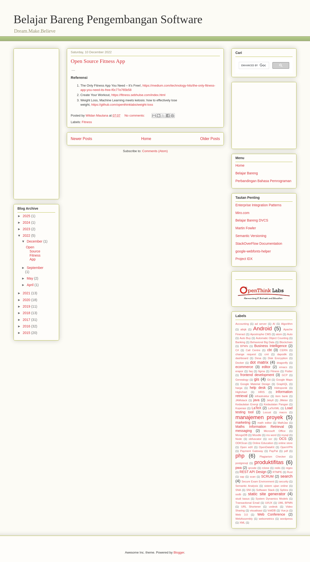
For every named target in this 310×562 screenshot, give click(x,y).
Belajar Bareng (246, 173)
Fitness (87, 122)
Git (269, 379)
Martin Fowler (245, 228)
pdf (286, 451)
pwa (238, 468)
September (35, 268)
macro (283, 412)
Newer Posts (81, 139)
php (239, 456)
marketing (242, 422)
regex (289, 467)
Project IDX (244, 259)
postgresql (241, 463)
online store (286, 443)
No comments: (135, 115)
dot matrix (259, 362)
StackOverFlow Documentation (258, 243)
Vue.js (284, 510)
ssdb (238, 494)
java (256, 400)
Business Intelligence (270, 346)
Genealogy (241, 379)
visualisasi (256, 510)
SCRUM (267, 476)
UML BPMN (285, 502)
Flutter (289, 371)
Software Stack (265, 489)
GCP (284, 375)
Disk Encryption (278, 358)
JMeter (283, 400)
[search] (253, 65)
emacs (283, 367)
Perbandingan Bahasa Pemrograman (263, 181)
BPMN (244, 346)
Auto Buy (245, 338)
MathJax (283, 422)
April (30, 285)
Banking (240, 342)
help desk (257, 388)
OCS (282, 439)
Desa (258, 358)
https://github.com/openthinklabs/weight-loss (122, 104)
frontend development (257, 375)
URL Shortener (251, 506)
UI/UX (268, 502)
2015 (27, 333)
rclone (265, 467)
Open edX (246, 447)
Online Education (263, 443)
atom (279, 334)
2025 (27, 216)
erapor (239, 371)
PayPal (273, 451)
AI (274, 323)
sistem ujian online (276, 485)
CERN (283, 350)
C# (237, 350)
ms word (271, 435)
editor (266, 367)
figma (261, 371)
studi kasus (242, 498)
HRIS (261, 392)
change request (245, 354)
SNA (238, 489)
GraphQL (282, 384)
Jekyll (270, 400)
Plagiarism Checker (273, 456)
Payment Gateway (251, 451)
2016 (27, 326)
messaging (243, 431)
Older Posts (210, 139)
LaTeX (256, 408)
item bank (281, 396)
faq (251, 371)
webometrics (266, 518)
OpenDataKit (266, 447)
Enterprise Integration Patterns (258, 205)
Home (146, 139)
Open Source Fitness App (98, 61)
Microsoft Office (275, 430)
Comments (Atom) (155, 151)
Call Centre (253, 350)
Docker (239, 362)
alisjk (243, 329)
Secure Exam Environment (258, 481)
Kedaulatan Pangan (276, 404)
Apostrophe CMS (260, 334)
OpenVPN (286, 447)
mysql (284, 435)
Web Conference (271, 514)
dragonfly (282, 362)
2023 (27, 229)
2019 (27, 306)
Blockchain (286, 342)
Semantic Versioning (250, 236)
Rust (290, 472)
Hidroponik (280, 387)
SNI (248, 489)
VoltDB (271, 510)
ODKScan (241, 443)
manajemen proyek (259, 417)
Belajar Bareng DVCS (251, 220)
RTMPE (277, 472)
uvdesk (273, 506)
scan (253, 476)
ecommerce (244, 367)
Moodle (256, 435)
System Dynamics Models (272, 498)
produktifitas (269, 462)
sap (242, 476)
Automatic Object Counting (272, 338)
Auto (290, 334)
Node (238, 438)
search (286, 476)
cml (266, 354)
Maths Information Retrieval (259, 427)
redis (277, 467)
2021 (27, 293)
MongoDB (241, 435)
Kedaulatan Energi (246, 404)
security (283, 481)
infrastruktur (262, 396)
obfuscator (255, 438)
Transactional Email (247, 502)
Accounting (242, 323)
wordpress (286, 518)
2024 (27, 222)
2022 (27, 235)
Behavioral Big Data (262, 342)
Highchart (241, 392)
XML (242, 522)
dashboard (241, 358)
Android (262, 328)
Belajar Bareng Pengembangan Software (108, 19)
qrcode (252, 467)
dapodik (282, 354)
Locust (267, 412)
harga (238, 387)
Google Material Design (255, 384)
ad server (261, 323)
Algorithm (287, 323)
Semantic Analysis (246, 485)
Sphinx (284, 489)
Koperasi (240, 408)
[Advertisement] (102, 38)
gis (256, 379)
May (30, 278)
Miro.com (242, 213)
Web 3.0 (241, 514)
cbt (269, 350)
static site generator (267, 494)
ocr (270, 438)
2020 (27, 300)
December (35, 241)
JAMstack (241, 400)
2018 (27, 313)
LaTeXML (273, 408)
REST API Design (253, 472)
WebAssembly (244, 518)
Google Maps (284, 379)
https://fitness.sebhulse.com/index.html (138, 95)
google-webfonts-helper (253, 251)
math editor (264, 422)
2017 (27, 320)
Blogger (178, 552)
